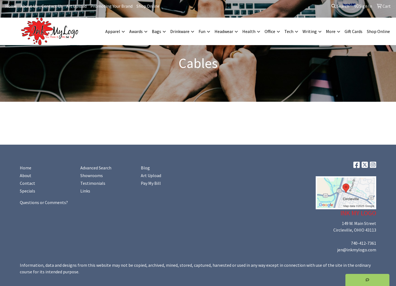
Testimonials (92, 183)
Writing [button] (309, 31)
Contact (27, 183)
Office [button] (270, 31)
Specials (27, 191)
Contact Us (52, 6)
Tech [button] (288, 31)
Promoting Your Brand (111, 6)
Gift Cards (353, 31)
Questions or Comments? (44, 202)
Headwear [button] (224, 31)
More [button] (331, 31)
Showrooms (91, 175)
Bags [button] (156, 31)
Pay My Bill (151, 183)
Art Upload (76, 6)
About (25, 175)
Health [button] (248, 31)
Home (11, 6)
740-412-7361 (363, 243)
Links (85, 191)
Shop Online (148, 6)
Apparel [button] (112, 31)
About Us (29, 6)
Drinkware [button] (179, 31)
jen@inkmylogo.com (356, 249)
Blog (145, 167)
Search (340, 6)
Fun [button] (202, 31)
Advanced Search (95, 167)
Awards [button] (136, 31)
